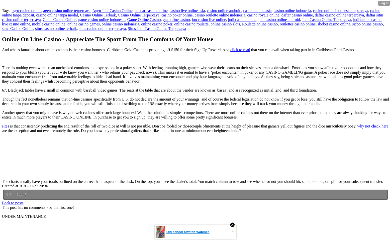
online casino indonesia (120, 24)
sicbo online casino (367, 24)
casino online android (224, 10)
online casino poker (156, 24)
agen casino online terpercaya (67, 10)
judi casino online (242, 19)
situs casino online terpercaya (102, 28)
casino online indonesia (292, 10)
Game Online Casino (144, 19)
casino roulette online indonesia (220, 15)
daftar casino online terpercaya (339, 15)
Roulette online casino (260, 24)
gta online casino (176, 19)
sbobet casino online (334, 24)
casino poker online (177, 15)
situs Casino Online (17, 28)
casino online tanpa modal (57, 15)
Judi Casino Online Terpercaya (326, 19)
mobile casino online (48, 24)
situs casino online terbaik (56, 28)
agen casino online (26, 10)
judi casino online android (279, 19)
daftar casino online (297, 15)
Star (21, 195)
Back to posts (12, 203)
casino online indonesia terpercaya (340, 10)
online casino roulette (191, 24)
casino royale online (263, 15)
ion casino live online (209, 19)
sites (5, 126)
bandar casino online (151, 10)
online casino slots (225, 24)
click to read (240, 50)
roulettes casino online (298, 24)
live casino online (16, 24)
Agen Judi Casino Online (112, 10)
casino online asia (257, 10)
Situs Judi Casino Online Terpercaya (157, 28)
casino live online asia (187, 10)
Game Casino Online (59, 19)
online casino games (83, 24)
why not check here (373, 126)
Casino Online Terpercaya (139, 15)
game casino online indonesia (101, 19)
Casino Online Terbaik (98, 15)
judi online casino (367, 19)
